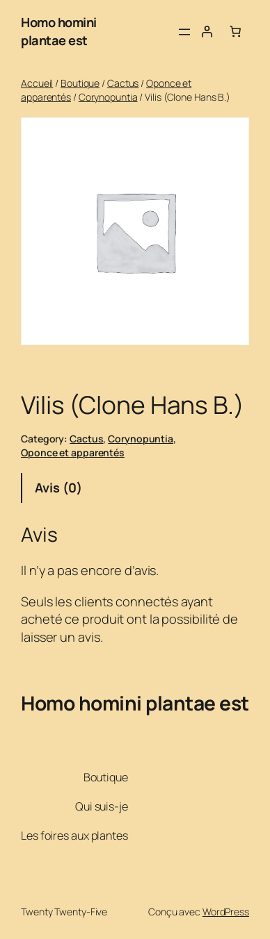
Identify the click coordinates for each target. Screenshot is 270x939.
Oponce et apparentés (73, 452)
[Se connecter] (207, 31)
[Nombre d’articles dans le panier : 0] (235, 31)
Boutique (80, 83)
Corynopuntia (108, 96)
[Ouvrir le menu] (184, 32)
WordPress (225, 911)
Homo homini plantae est (59, 31)
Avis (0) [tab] (58, 487)
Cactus (122, 83)
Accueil (37, 83)
